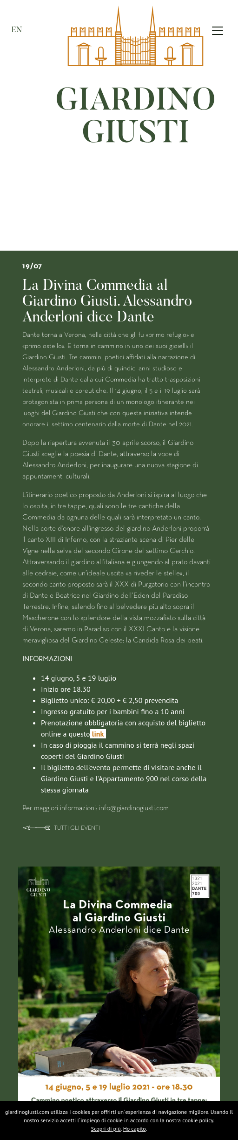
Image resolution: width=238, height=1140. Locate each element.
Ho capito (134, 1128)
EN (17, 30)
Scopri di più (106, 1128)
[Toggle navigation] (217, 31)
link (98, 733)
